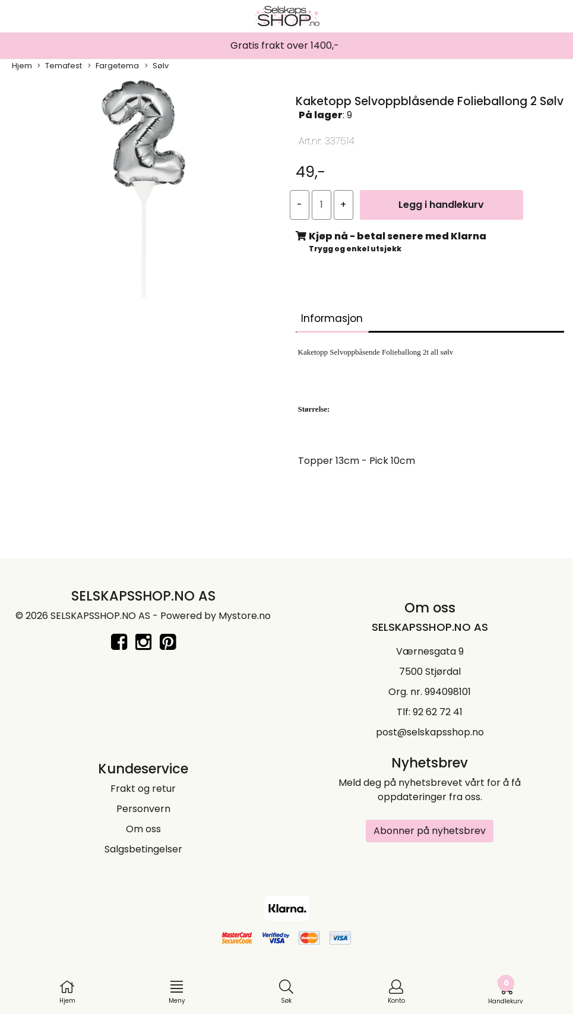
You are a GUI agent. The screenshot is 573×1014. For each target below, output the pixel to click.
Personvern (143, 809)
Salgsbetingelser (143, 849)
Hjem (22, 66)
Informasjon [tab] (332, 318)
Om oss (143, 829)
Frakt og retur (143, 788)
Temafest (59, 66)
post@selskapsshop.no (430, 732)
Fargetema (113, 66)
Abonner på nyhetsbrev (429, 831)
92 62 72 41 (438, 712)
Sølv (157, 66)
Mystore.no (245, 616)
